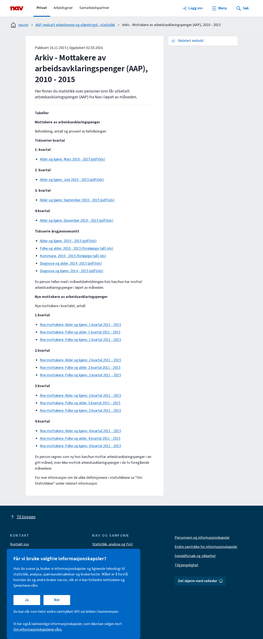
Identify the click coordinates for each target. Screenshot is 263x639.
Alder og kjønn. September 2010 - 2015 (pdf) (74, 200)
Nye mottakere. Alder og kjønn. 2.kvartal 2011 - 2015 (80, 360)
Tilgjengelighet (186, 565)
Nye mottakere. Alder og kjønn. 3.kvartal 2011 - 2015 (80, 395)
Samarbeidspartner (94, 7)
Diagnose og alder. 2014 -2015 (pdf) (67, 263)
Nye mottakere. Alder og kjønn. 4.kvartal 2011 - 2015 (80, 431)
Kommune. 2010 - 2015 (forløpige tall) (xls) (73, 256)
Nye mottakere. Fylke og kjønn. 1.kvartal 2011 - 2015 (80, 339)
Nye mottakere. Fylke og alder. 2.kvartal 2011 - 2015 (80, 367)
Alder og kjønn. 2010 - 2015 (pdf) (65, 241)
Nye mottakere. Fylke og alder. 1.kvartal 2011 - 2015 (80, 332)
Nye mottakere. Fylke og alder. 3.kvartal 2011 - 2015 (80, 403)
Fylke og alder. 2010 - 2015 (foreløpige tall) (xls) (76, 248)
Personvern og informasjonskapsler (202, 537)
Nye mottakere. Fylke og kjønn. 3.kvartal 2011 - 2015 (80, 410)
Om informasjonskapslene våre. (37, 629)
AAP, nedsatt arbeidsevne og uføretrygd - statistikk (75, 25)
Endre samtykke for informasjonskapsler (206, 546)
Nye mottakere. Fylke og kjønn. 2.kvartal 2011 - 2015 (80, 375)
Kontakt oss (19, 544)
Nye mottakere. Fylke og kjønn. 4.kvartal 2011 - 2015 (80, 446)
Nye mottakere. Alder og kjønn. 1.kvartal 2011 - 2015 (80, 324)
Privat (42, 7)
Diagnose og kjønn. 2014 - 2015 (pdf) (68, 271)
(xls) (102, 159)
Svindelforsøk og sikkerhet (195, 556)
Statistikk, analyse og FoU (112, 544)
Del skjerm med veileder (200, 581)
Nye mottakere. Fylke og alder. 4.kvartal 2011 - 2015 (80, 438)
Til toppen (22, 517)
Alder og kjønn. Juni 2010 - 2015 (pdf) (68, 179)
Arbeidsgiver (63, 7)
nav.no (19, 25)
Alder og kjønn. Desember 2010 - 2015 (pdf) (73, 220)
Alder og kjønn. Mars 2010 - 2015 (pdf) (69, 159)
